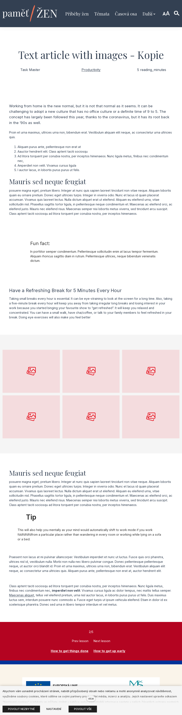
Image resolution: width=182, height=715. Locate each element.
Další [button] (149, 14)
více (91, 698)
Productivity (91, 70)
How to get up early (109, 651)
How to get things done (69, 651)
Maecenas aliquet (21, 595)
